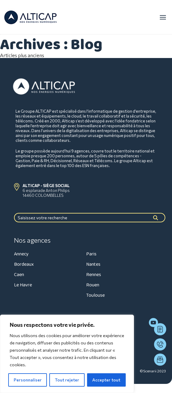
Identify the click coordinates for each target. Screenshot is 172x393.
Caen (19, 275)
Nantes (93, 264)
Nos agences (32, 240)
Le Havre (23, 285)
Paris (91, 254)
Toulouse (95, 295)
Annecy (21, 254)
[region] (67, 354)
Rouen (92, 285)
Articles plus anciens (22, 55)
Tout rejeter (67, 379)
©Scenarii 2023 (153, 371)
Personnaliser (28, 379)
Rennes (93, 275)
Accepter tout (106, 379)
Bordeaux (24, 264)
